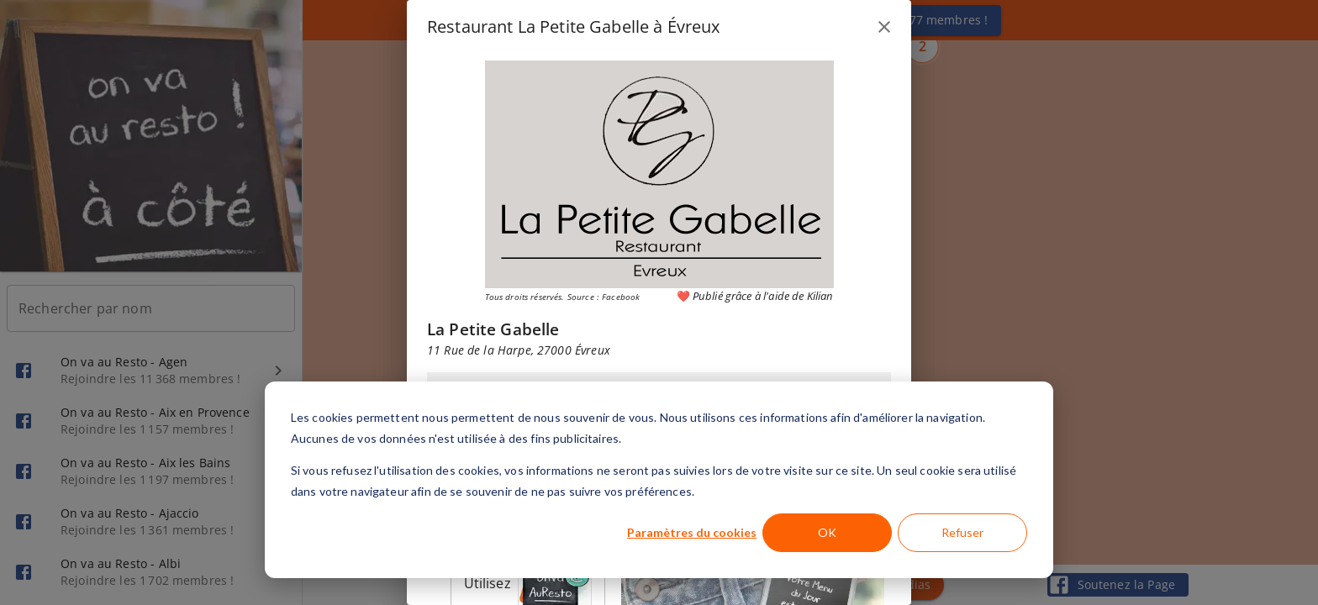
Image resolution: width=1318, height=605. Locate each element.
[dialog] (659, 479)
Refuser (962, 532)
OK (827, 532)
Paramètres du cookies (692, 532)
